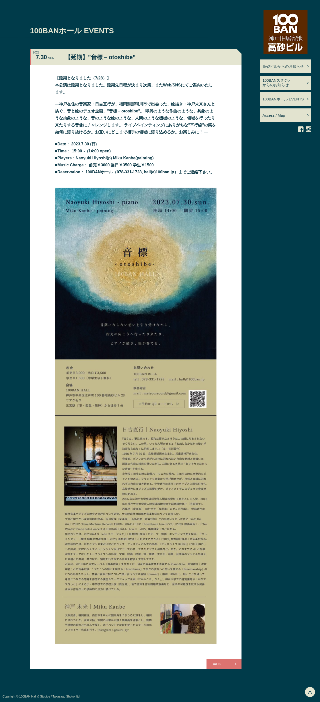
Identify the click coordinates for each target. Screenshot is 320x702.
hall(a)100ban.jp (159, 172)
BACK (216, 664)
